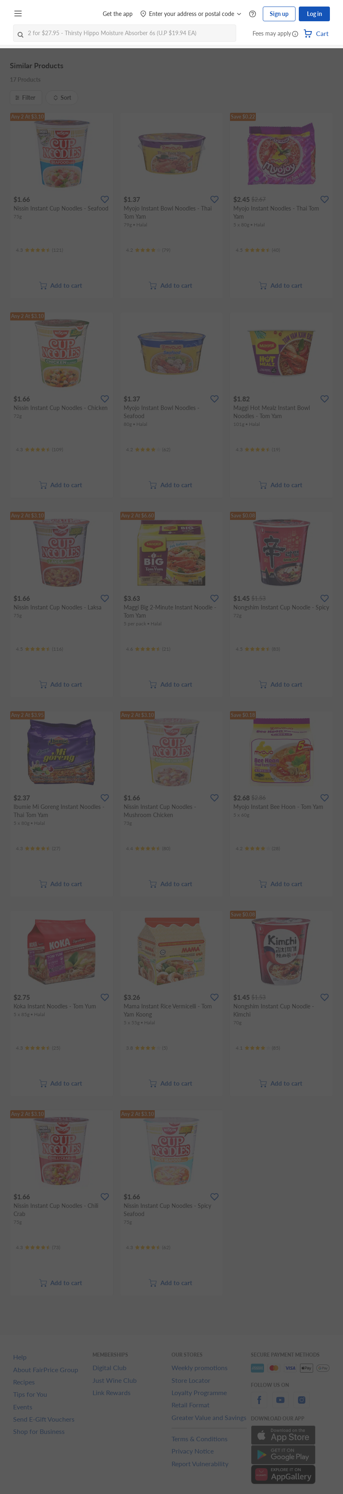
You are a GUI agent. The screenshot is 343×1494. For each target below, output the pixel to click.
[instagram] (301, 1405)
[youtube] (280, 1405)
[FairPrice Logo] (48, 14)
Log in (314, 13)
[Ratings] (39, 250)
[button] (295, 34)
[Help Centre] (252, 14)
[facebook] (259, 1405)
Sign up (279, 13)
